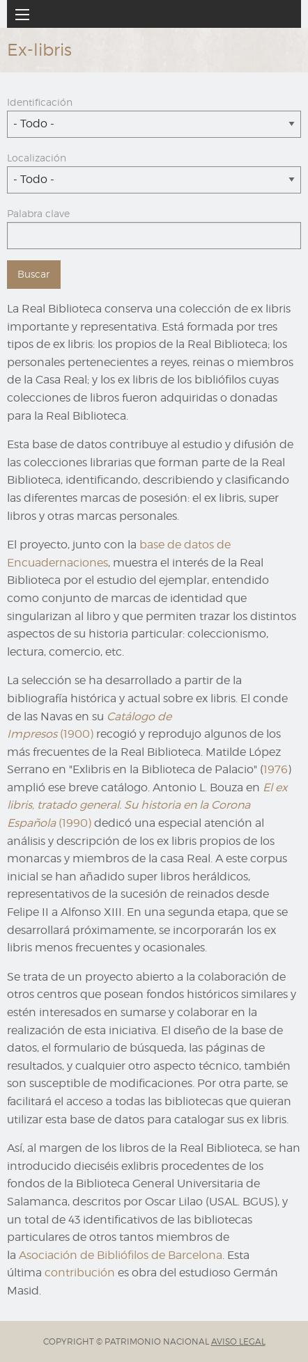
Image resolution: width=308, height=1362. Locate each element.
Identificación (39, 102)
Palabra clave (38, 213)
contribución (80, 1272)
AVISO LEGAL (238, 1341)
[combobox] (154, 124)
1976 (275, 769)
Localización (36, 158)
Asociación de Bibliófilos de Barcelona (120, 1255)
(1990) (147, 805)
